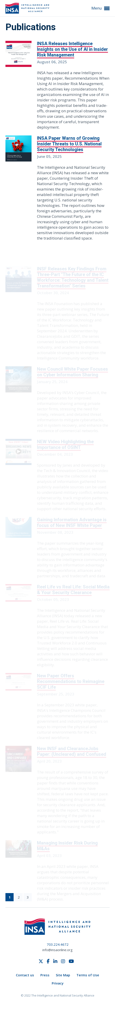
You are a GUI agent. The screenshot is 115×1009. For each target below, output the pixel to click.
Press (44, 975)
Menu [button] (100, 8)
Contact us (25, 975)
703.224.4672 (58, 944)
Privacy (58, 983)
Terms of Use (87, 975)
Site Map (63, 975)
